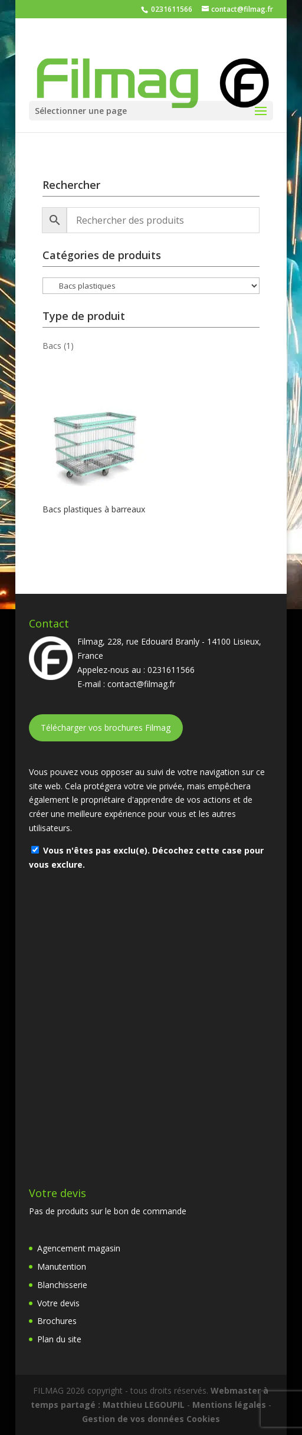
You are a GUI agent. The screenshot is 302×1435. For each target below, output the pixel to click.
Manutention (61, 1266)
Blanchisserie (62, 1284)
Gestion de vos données (133, 1418)
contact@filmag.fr (141, 683)
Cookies (203, 1418)
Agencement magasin (78, 1248)
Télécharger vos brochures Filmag (105, 727)
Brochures (57, 1320)
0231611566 (170, 9)
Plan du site (59, 1339)
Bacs (51, 345)
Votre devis (58, 1303)
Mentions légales (229, 1404)
